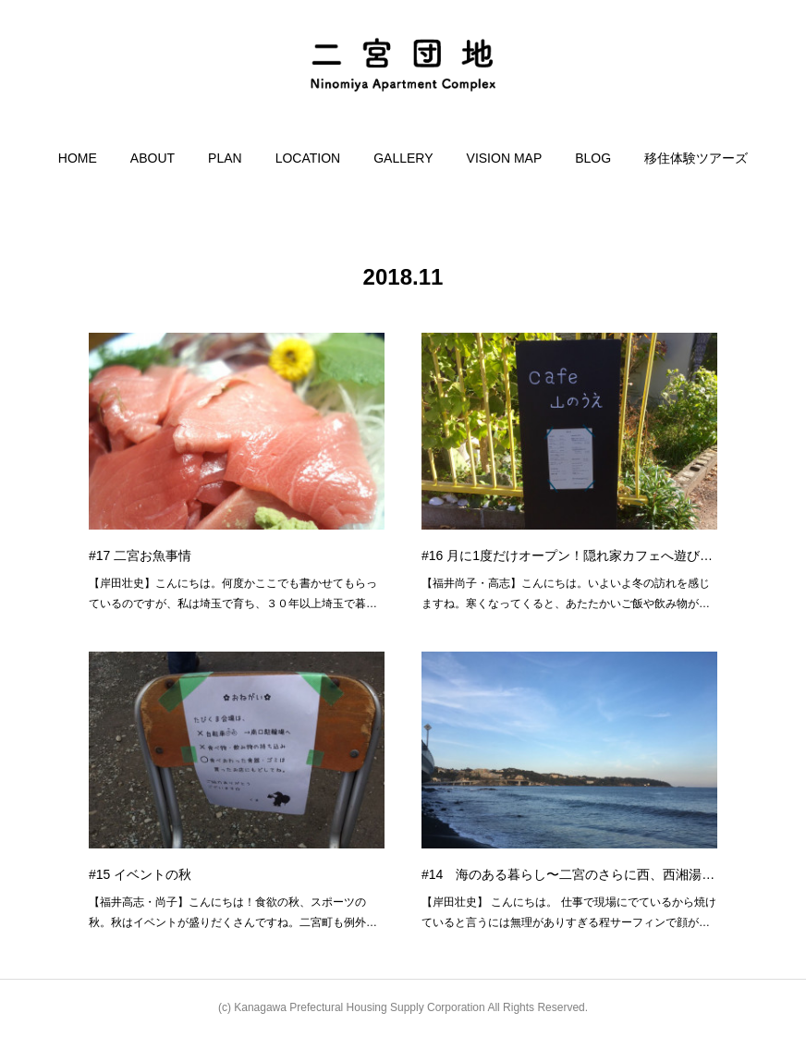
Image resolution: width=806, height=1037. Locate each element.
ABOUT (152, 158)
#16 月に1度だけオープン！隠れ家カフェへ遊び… (567, 555)
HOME (77, 158)
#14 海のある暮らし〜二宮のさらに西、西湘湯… (567, 874)
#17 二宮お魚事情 (140, 555)
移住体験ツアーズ (696, 158)
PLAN (225, 158)
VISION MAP (505, 158)
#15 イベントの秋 (140, 874)
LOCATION (308, 158)
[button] (77, 158)
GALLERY (403, 158)
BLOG (593, 158)
